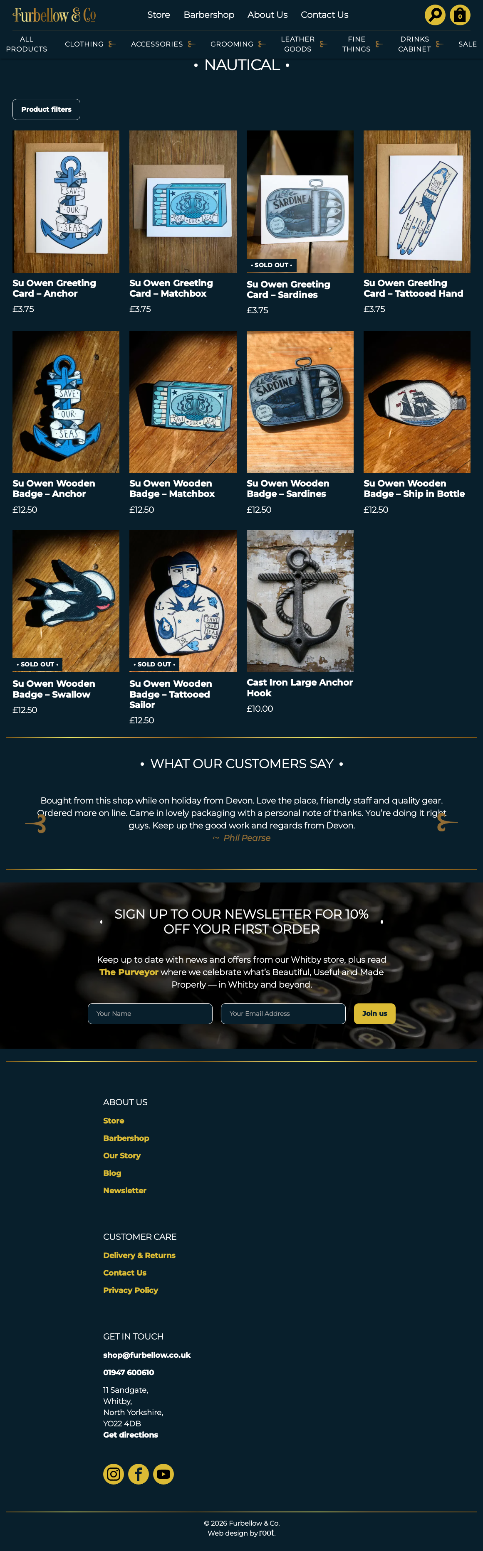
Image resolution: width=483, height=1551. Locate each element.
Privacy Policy (130, 1290)
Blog (112, 1173)
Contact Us (324, 15)
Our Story (122, 1155)
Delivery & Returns (139, 1255)
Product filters (46, 109)
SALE (467, 44)
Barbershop (208, 15)
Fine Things (356, 44)
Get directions (130, 1435)
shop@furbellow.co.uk (147, 1355)
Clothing (84, 44)
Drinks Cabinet (414, 44)
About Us (267, 15)
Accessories (157, 44)
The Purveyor (129, 972)
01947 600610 (128, 1372)
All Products (26, 44)
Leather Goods (298, 44)
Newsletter (124, 1190)
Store (158, 15)
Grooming (232, 44)
